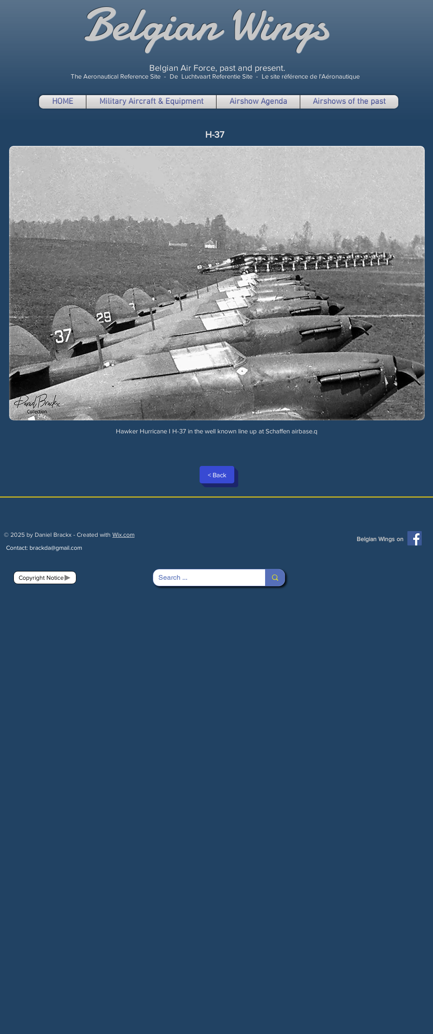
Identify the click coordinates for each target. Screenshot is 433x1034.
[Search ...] (202, 577)
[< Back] (217, 474)
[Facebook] (414, 538)
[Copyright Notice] (44, 577)
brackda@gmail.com (56, 547)
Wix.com (123, 534)
